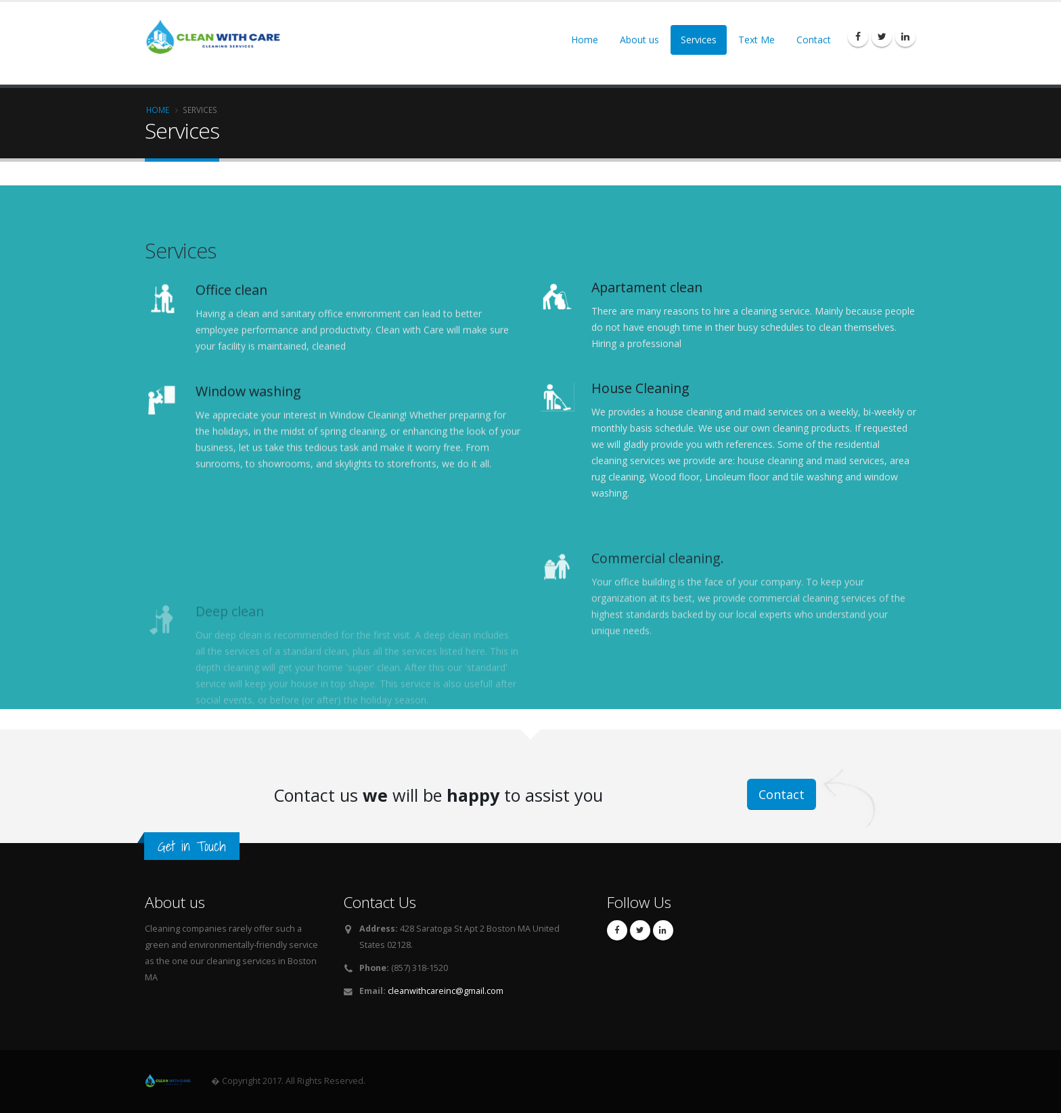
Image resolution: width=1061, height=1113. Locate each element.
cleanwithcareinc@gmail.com (445, 991)
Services (699, 39)
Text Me (756, 39)
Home (584, 39)
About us (639, 39)
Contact (813, 39)
